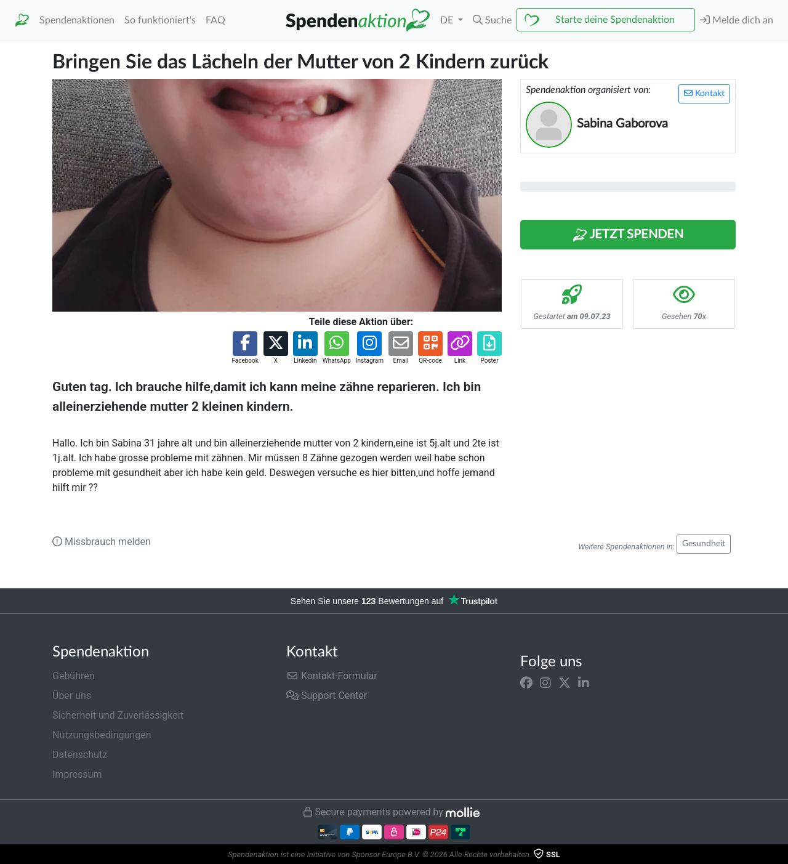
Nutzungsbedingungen (101, 735)
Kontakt (704, 93)
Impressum (77, 774)
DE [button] (448, 20)
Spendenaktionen (77, 20)
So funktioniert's (160, 20)
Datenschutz (79, 755)
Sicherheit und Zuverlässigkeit (117, 715)
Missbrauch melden (101, 541)
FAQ (215, 20)
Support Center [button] (326, 695)
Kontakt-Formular (331, 676)
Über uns (71, 695)
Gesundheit (703, 543)
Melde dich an (736, 20)
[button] (492, 20)
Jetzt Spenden (628, 235)
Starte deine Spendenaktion (615, 20)
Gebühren (73, 676)
